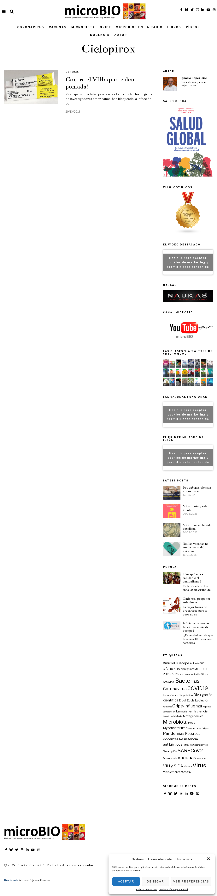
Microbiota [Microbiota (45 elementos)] (175, 722)
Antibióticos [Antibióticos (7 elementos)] (201, 674)
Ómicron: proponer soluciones (196, 600)
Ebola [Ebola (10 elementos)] (190, 700)
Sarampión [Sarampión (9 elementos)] (170, 751)
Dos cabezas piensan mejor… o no (193, 84)
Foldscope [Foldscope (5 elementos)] (167, 707)
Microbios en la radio (139, 27)
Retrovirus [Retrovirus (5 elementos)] (188, 745)
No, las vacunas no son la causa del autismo (195, 547)
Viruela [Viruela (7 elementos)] (188, 766)
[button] (209, 859)
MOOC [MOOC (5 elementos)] (191, 723)
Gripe (105, 27)
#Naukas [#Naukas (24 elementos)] (171, 668)
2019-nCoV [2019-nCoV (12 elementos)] (171, 674)
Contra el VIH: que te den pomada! (100, 83)
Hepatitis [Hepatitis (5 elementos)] (207, 707)
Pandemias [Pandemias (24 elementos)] (174, 733)
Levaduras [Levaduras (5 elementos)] (168, 716)
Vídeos (193, 27)
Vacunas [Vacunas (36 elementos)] (186, 757)
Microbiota (83, 27)
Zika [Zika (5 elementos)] (189, 772)
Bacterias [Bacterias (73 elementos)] (187, 680)
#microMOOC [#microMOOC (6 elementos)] (197, 663)
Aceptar (126, 881)
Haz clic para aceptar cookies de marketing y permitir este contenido (188, 262)
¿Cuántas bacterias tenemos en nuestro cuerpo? (196, 627)
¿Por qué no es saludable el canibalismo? (193, 577)
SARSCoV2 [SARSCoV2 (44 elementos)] (190, 751)
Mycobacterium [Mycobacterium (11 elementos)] (174, 728)
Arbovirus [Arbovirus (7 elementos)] (168, 681)
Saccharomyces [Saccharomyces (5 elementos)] (200, 745)
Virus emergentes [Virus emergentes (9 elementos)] (175, 772)
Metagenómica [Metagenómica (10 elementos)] (193, 716)
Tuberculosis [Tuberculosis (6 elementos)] (170, 758)
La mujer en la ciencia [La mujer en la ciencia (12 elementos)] (192, 711)
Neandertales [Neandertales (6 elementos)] (193, 728)
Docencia (100, 34)
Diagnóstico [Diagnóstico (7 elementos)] (186, 695)
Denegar (155, 881)
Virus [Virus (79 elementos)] (199, 765)
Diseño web (11, 880)
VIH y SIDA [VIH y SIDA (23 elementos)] (173, 766)
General (72, 71)
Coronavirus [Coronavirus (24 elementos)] (175, 688)
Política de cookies (146, 889)
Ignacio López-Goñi (194, 78)
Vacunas (58, 27)
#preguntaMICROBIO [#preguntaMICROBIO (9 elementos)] (194, 669)
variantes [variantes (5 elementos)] (201, 758)
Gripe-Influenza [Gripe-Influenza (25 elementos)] (187, 706)
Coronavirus (30, 27)
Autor (120, 34)
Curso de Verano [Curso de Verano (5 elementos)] (170, 695)
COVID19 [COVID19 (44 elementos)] (197, 688)
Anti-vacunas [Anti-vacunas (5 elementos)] (186, 674)
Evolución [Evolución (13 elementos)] (202, 700)
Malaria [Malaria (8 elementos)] (177, 716)
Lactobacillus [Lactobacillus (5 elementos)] (169, 712)
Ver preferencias (191, 881)
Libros (174, 27)
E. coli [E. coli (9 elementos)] (182, 700)
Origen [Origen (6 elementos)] (205, 728)
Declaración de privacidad (173, 889)
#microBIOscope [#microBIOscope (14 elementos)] (176, 663)
